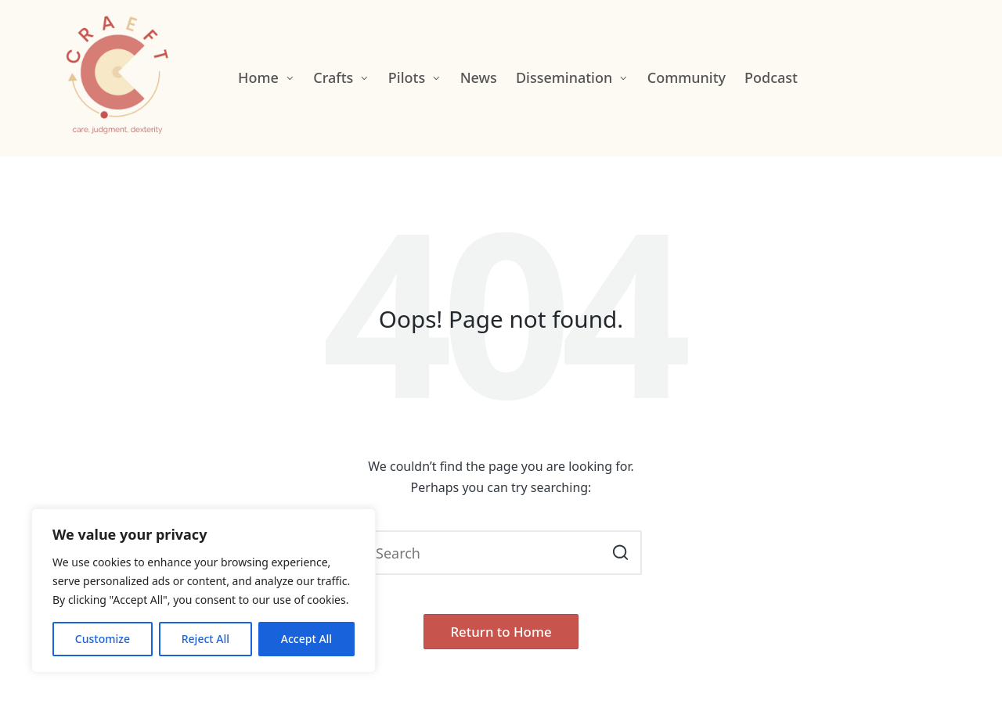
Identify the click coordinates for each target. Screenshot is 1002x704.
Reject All (205, 638)
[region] (203, 590)
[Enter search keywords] (501, 552)
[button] (620, 552)
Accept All (306, 638)
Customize (102, 638)
